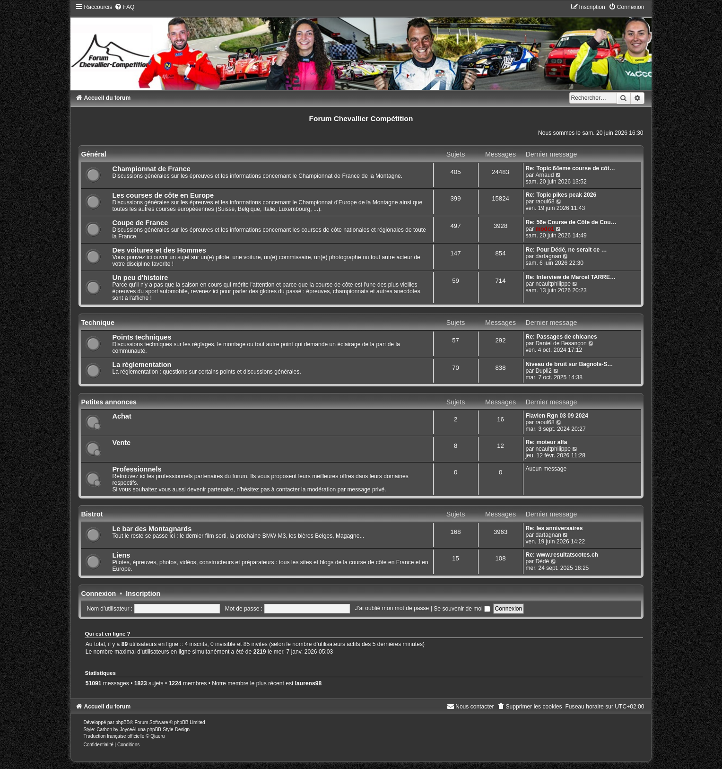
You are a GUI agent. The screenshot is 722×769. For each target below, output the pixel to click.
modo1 (544, 229)
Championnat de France (151, 169)
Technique (97, 322)
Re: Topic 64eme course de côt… (570, 168)
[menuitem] (124, 7)
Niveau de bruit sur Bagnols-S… (569, 364)
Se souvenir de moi (462, 608)
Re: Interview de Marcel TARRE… (571, 277)
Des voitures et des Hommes (159, 250)
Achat (121, 416)
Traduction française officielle (113, 736)
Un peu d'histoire (140, 277)
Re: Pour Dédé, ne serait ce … (566, 249)
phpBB (122, 722)
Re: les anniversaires (554, 528)
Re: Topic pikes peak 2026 (561, 195)
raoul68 (544, 201)
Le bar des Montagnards (151, 529)
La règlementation (141, 364)
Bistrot (92, 514)
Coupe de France (140, 223)
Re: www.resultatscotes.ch (562, 554)
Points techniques (141, 337)
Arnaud (544, 175)
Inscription (143, 593)
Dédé (542, 561)
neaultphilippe (553, 283)
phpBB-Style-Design (168, 729)
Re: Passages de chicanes (561, 336)
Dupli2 (543, 370)
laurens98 (308, 683)
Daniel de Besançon (560, 343)
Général (93, 154)
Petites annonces (109, 402)
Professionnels (136, 469)
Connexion (98, 593)
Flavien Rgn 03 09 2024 (557, 415)
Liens (121, 555)
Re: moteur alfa (546, 442)
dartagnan (548, 256)
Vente (121, 442)
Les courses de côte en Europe (163, 195)
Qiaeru (157, 736)
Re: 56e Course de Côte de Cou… (571, 222)
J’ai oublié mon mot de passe (392, 608)
